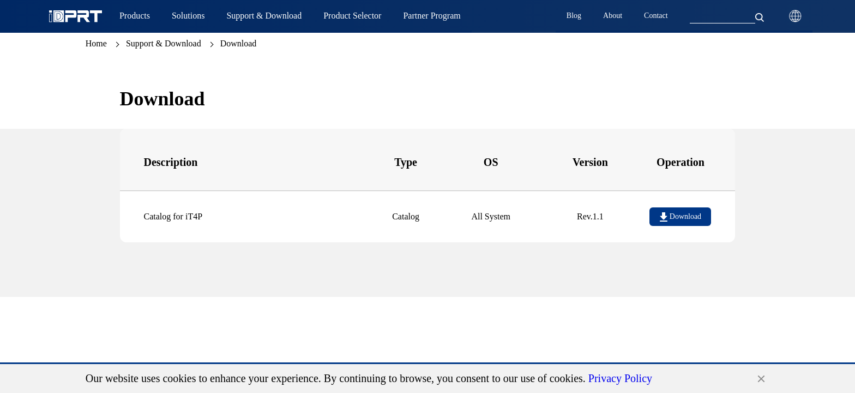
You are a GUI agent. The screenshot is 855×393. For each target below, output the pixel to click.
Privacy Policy (620, 378)
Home (96, 43)
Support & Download (163, 43)
